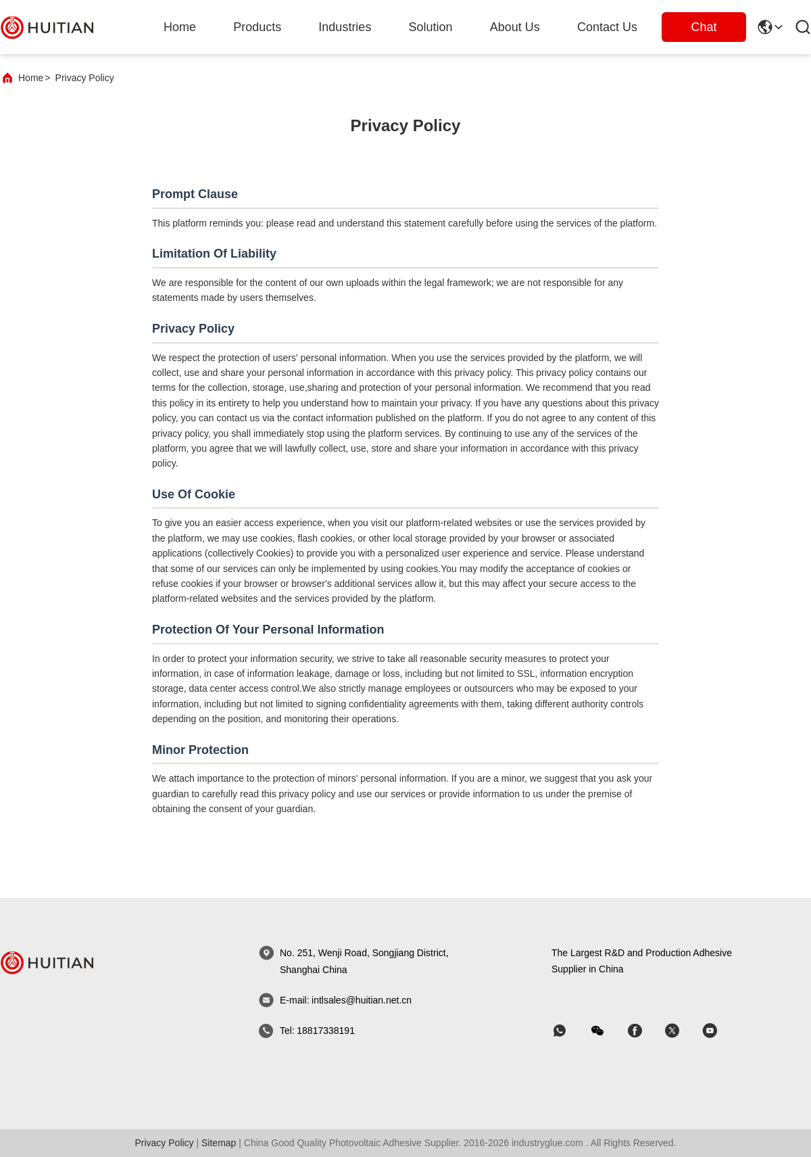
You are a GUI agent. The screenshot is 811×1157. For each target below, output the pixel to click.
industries (344, 27)
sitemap (218, 1142)
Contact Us (607, 27)
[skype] (644, 1030)
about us (515, 27)
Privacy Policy (163, 1142)
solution (431, 27)
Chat (703, 27)
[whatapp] (569, 1030)
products (257, 27)
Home (180, 27)
